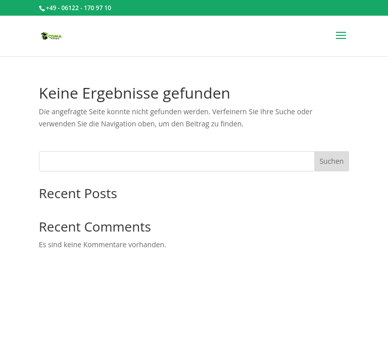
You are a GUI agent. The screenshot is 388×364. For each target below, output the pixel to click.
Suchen (331, 161)
